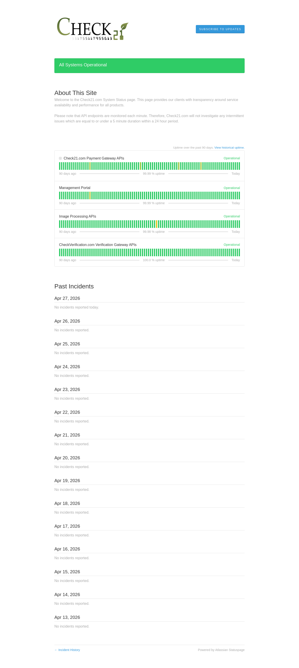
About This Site (75, 92)
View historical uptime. (229, 147)
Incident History (67, 650)
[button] (220, 29)
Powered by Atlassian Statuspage (221, 650)
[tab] (59, 166)
